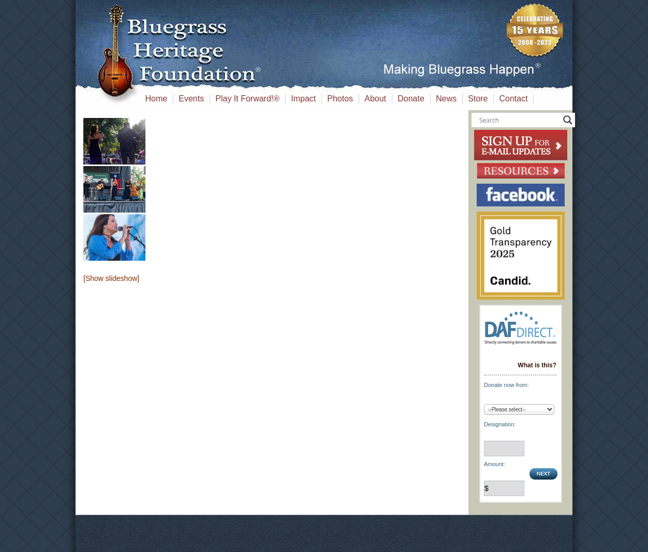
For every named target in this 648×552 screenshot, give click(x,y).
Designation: (500, 424)
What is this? (537, 365)
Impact (303, 98)
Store (478, 98)
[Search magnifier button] (568, 120)
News (446, 98)
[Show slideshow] (111, 278)
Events (191, 98)
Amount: (494, 464)
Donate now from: (506, 385)
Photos (340, 98)
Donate (410, 98)
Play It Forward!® (247, 98)
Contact (513, 98)
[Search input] (518, 120)
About (375, 98)
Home (156, 98)
